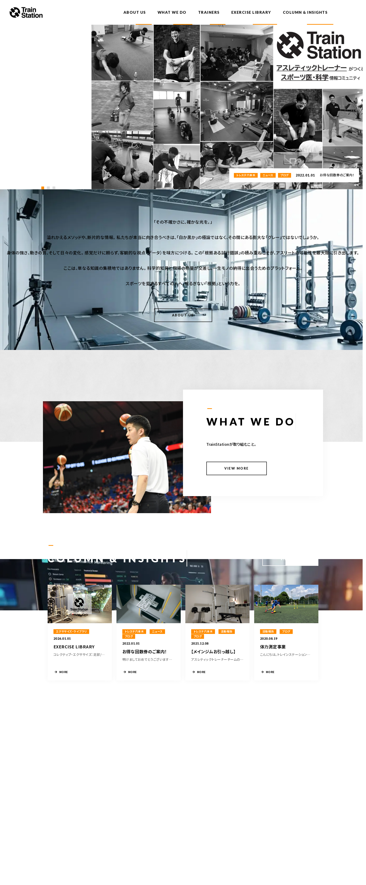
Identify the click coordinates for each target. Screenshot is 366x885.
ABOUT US (134, 12)
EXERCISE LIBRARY (251, 12)
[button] (42, 188)
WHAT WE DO (172, 12)
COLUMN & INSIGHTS (305, 12)
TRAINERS (209, 12)
